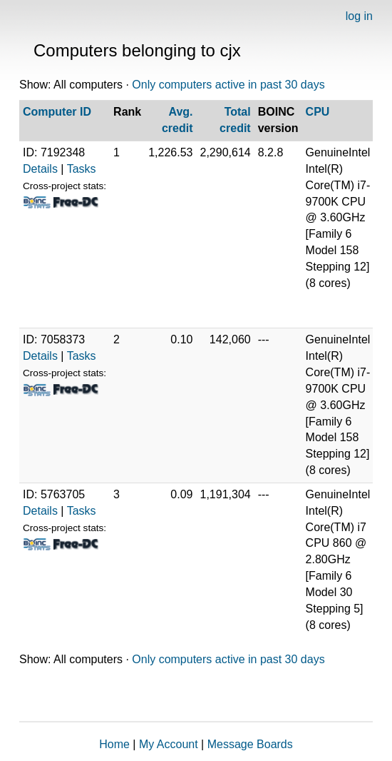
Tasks (81, 169)
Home (114, 744)
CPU (318, 112)
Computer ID (57, 112)
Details (40, 169)
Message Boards (250, 744)
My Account (168, 744)
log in (359, 16)
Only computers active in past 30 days (228, 85)
